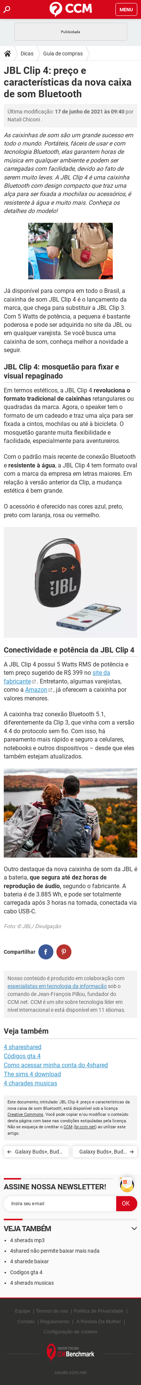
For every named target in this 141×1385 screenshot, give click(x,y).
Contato (26, 1321)
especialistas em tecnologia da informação (57, 986)
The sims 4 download (32, 1074)
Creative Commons (25, 1114)
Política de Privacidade (98, 1311)
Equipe (22, 1311)
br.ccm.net (85, 1127)
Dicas (27, 54)
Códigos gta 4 (22, 1056)
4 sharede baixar (29, 1261)
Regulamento (54, 1321)
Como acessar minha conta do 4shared (56, 1065)
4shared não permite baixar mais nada (55, 1251)
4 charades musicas (30, 1083)
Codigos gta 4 (26, 1272)
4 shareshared (22, 1047)
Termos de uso (52, 1311)
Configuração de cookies (70, 1331)
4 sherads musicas (32, 1283)
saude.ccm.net (70, 1372)
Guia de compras (63, 54)
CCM (68, 1127)
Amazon (36, 689)
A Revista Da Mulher (98, 1321)
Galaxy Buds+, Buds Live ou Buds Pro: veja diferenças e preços (38, 1153)
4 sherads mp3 (27, 1240)
